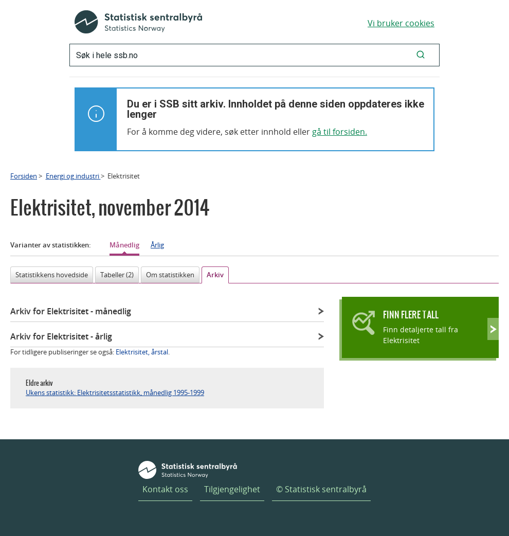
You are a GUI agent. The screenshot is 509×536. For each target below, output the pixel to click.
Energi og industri (73, 176)
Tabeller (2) (117, 274)
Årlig (157, 244)
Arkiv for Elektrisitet (70, 311)
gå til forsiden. (339, 131)
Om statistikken (170, 274)
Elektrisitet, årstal (142, 351)
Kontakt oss (165, 489)
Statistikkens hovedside (51, 274)
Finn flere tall (411, 314)
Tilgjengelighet (232, 489)
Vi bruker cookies (401, 23)
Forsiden (23, 176)
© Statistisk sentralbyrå (321, 489)
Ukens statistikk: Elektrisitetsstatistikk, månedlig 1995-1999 (115, 392)
